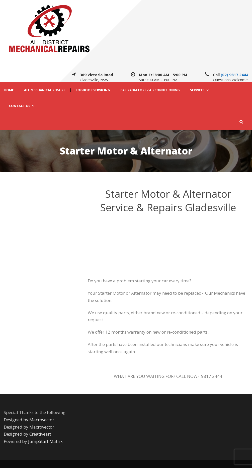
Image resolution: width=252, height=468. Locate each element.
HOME (9, 90)
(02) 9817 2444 (234, 74)
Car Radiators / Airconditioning (150, 90)
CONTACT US (19, 106)
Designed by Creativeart (27, 434)
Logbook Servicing (93, 90)
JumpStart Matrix (45, 441)
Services (197, 90)
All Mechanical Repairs (44, 90)
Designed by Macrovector (29, 420)
